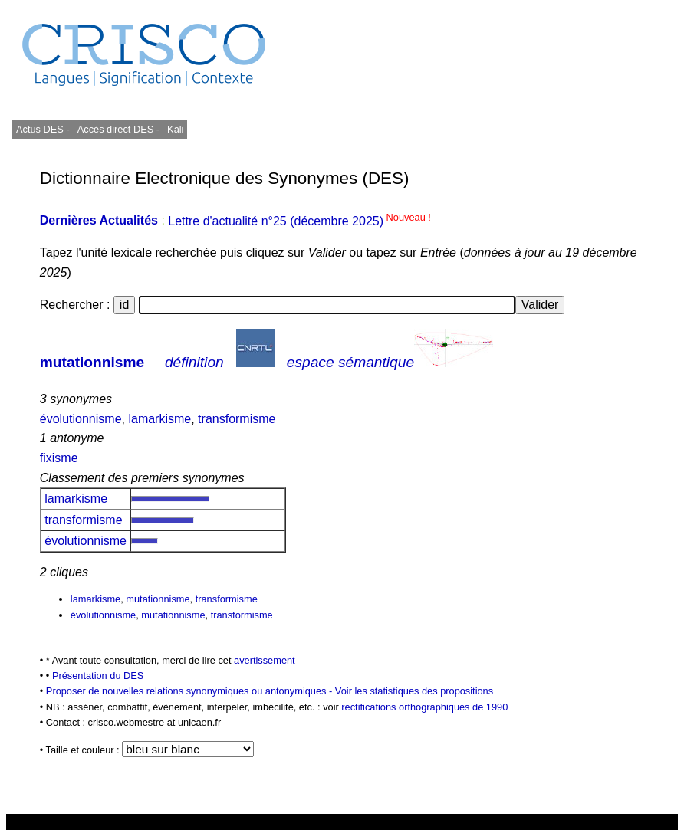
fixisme (59, 457)
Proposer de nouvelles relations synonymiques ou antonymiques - (190, 691)
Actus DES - (43, 129)
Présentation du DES (98, 675)
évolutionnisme (81, 418)
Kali (175, 129)
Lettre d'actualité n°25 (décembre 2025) (299, 221)
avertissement (264, 660)
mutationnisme (92, 362)
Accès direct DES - (118, 129)
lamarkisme (159, 418)
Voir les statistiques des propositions (414, 691)
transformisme (236, 418)
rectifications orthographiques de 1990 (424, 707)
